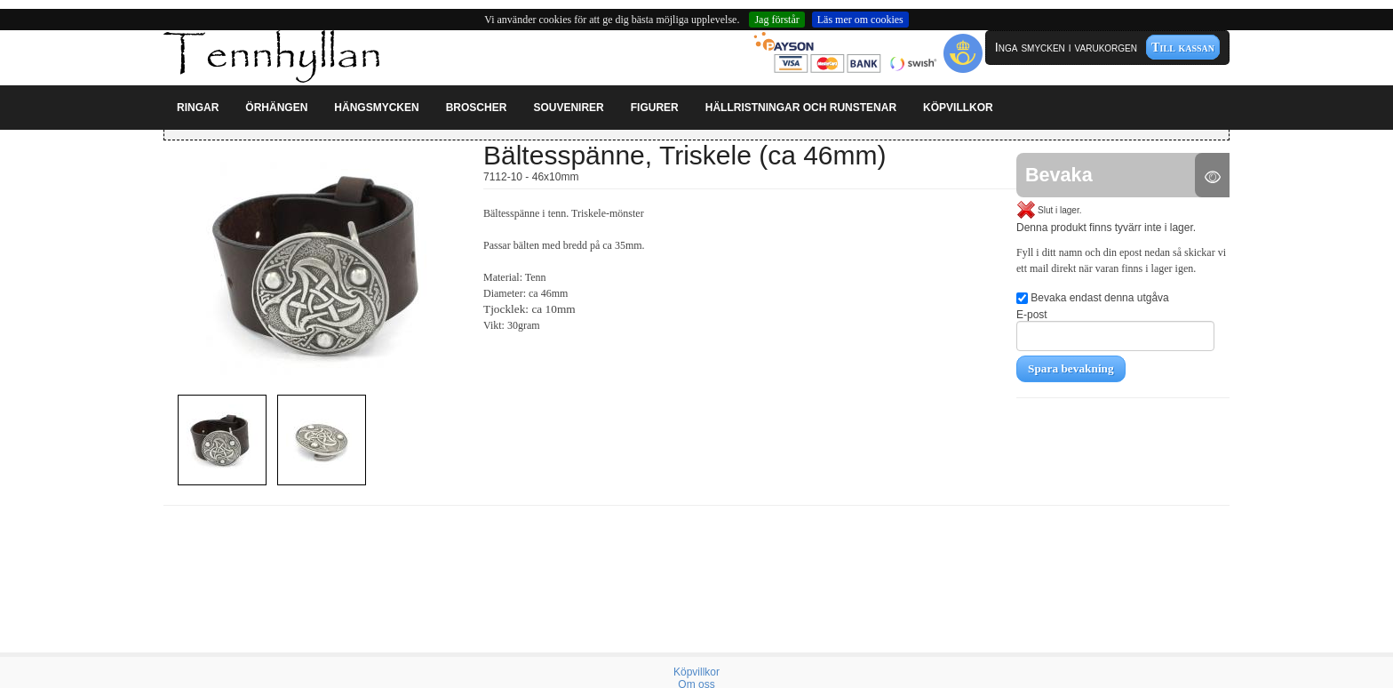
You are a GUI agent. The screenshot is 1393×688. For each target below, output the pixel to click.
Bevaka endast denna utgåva (1092, 298)
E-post (1115, 329)
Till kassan (1182, 47)
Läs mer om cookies (860, 19)
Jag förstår (776, 19)
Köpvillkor (696, 672)
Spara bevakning (1071, 368)
